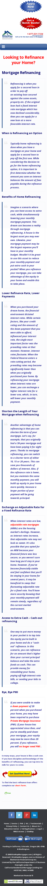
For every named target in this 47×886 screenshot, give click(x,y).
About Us (36, 826)
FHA (21, 823)
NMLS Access (18, 831)
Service (14, 823)
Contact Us (24, 826)
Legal (39, 829)
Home (6, 823)
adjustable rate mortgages (24, 524)
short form (20, 785)
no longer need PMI (29, 746)
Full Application (28, 829)
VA (27, 823)
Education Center (11, 829)
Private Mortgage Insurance (25, 720)
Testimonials (35, 823)
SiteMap (30, 831)
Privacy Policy (11, 826)
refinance (32, 742)
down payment (22, 328)
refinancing (16, 379)
